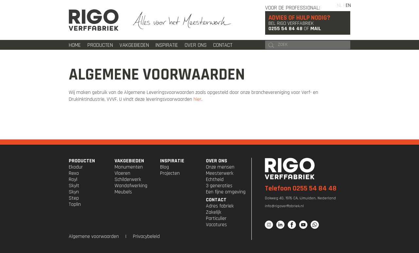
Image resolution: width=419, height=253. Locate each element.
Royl (73, 179)
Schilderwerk (128, 179)
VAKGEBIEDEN (129, 160)
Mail (315, 28)
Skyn (74, 192)
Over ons (196, 45)
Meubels (123, 192)
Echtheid (215, 179)
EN (348, 5)
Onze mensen (220, 167)
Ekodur (76, 167)
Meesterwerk (219, 173)
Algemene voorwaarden (94, 236)
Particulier (216, 218)
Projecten (170, 173)
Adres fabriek (220, 206)
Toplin (75, 204)
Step (74, 198)
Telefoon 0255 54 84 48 (301, 188)
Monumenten (129, 167)
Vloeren (122, 173)
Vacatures (216, 224)
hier (197, 99)
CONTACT (216, 199)
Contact (222, 45)
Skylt (74, 185)
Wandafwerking (131, 185)
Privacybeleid (146, 236)
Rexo (74, 173)
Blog (164, 167)
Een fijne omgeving (226, 192)
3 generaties (219, 185)
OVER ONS (216, 160)
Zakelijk (213, 212)
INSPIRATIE (172, 160)
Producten (100, 45)
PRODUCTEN (82, 160)
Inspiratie (166, 45)
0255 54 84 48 (285, 28)
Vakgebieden (134, 45)
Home (75, 45)
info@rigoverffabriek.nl (284, 206)
